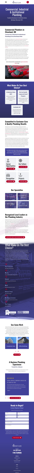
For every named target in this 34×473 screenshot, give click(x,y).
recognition (12, 223)
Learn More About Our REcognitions (15, 237)
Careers (17, 468)
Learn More (10, 168)
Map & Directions (17, 461)
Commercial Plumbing (17, 470)
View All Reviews (15, 398)
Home (17, 466)
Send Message (17, 437)
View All (17, 354)
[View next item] (18, 317)
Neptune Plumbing (19, 39)
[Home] (16, 452)
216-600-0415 (17, 450)
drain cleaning (21, 132)
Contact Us (17, 472)
